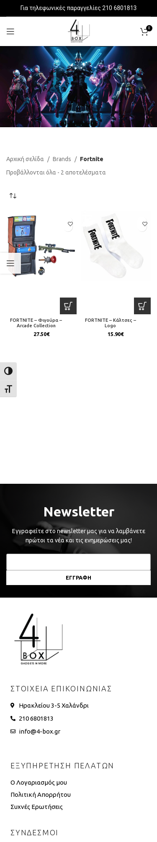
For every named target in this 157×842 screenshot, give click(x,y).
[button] (68, 306)
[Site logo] (78, 31)
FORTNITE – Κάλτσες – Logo (110, 323)
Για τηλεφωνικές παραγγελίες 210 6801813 (79, 8)
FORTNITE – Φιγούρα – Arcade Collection (36, 323)
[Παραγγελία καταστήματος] (12, 196)
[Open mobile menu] (10, 31)
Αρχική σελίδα (25, 159)
